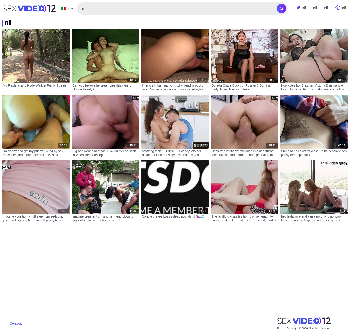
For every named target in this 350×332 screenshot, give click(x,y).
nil (315, 8)
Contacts (16, 323)
